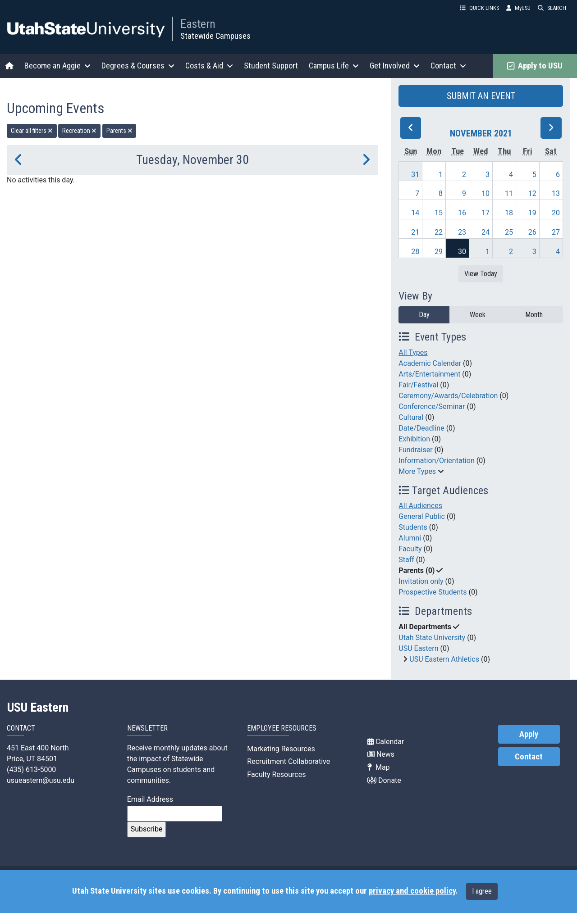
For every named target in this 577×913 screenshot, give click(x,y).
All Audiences (420, 505)
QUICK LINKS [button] (479, 8)
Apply (528, 734)
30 (462, 251)
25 (509, 232)
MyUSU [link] (518, 8)
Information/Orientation (436, 460)
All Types (412, 352)
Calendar (385, 741)
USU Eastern (418, 648)
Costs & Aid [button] (209, 65)
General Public (421, 516)
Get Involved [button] (395, 65)
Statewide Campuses (215, 36)
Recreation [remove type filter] (79, 130)
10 (485, 193)
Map (378, 767)
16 (462, 213)
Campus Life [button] (334, 65)
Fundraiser (415, 449)
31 (415, 174)
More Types (417, 471)
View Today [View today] (480, 273)
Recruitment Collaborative (288, 761)
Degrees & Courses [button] (137, 65)
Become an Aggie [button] (57, 65)
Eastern (197, 24)
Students (412, 527)
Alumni (409, 538)
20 (556, 213)
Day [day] (424, 314)
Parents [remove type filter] (119, 130)
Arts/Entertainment (429, 374)
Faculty (409, 549)
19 (532, 213)
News (380, 754)
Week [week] (477, 314)
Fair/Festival (418, 385)
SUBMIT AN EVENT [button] (481, 96)
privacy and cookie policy (412, 891)
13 (556, 193)
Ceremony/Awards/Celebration (448, 395)
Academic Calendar (429, 363)
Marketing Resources (281, 749)
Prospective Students (432, 592)
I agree (482, 891)
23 (462, 232)
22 (439, 232)
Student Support (271, 65)
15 (439, 213)
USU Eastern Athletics (444, 659)
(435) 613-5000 (31, 769)
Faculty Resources (276, 774)
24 (485, 232)
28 (415, 251)
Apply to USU (535, 66)
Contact (529, 757)
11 (509, 193)
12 (532, 193)
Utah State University (431, 637)
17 (485, 213)
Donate (384, 780)
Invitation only (420, 581)
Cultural (410, 417)
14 (415, 213)
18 (509, 213)
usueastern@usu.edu (40, 780)
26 (532, 232)
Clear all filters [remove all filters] (32, 130)
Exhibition (414, 439)
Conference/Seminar (431, 406)
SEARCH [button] (552, 8)
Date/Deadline (421, 428)
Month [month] (534, 314)
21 (415, 232)
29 (439, 251)
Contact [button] (448, 65)
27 (556, 232)
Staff (406, 559)
